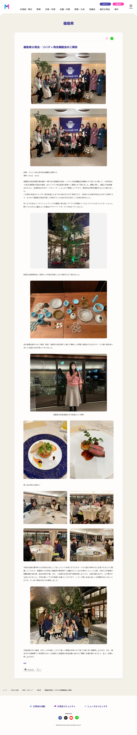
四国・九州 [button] (79, 9)
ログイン (105, 4)
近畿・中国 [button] (65, 9)
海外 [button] (116, 9)
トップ (5, 690)
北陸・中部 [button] (50, 9)
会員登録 (118, 4)
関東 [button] (39, 9)
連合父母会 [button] (105, 9)
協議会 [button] (92, 9)
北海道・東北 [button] (26, 9)
